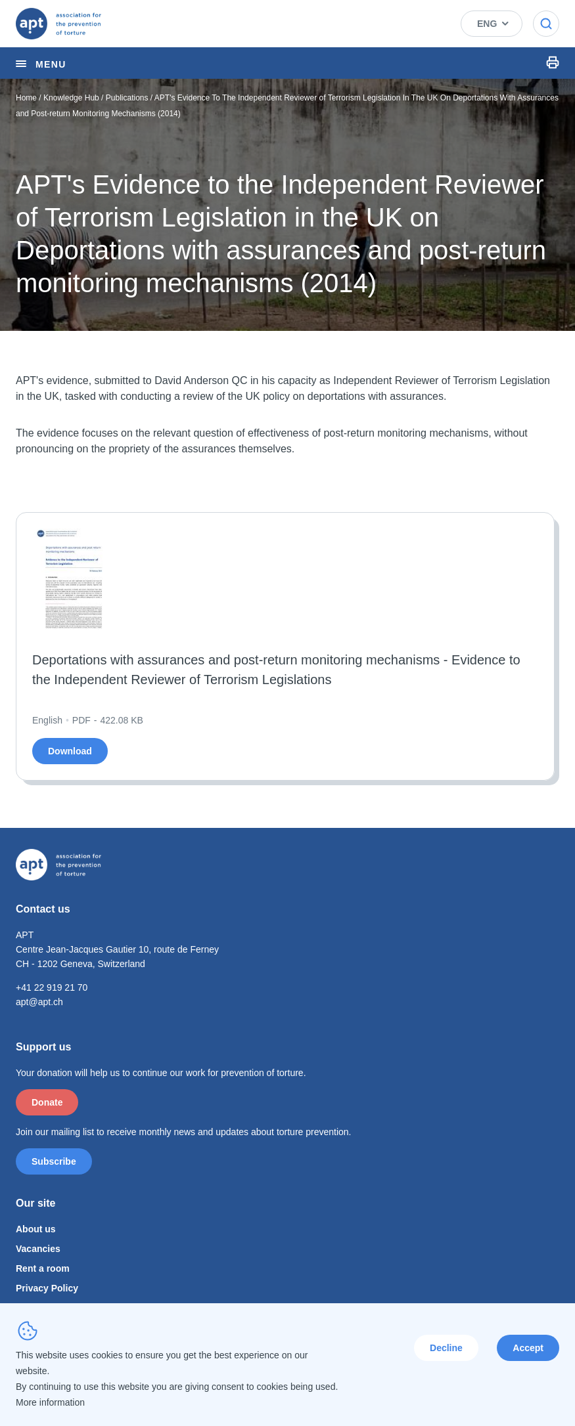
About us (36, 1229)
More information (50, 1402)
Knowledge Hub (71, 97)
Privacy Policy (47, 1288)
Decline (446, 1348)
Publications (127, 97)
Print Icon (552, 62)
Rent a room (43, 1268)
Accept (528, 1348)
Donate (47, 1102)
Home (26, 97)
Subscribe (54, 1161)
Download (70, 751)
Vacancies (38, 1248)
